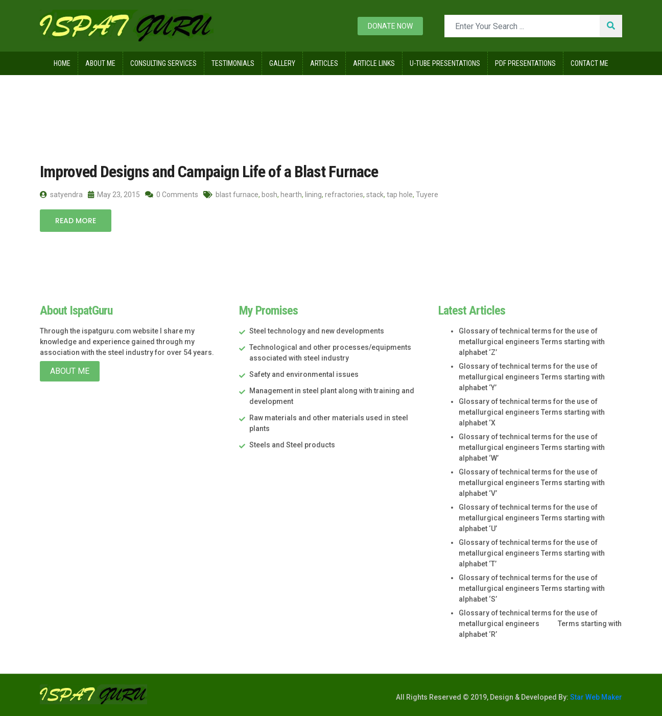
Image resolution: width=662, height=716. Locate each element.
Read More (75, 221)
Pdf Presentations (525, 63)
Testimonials (232, 63)
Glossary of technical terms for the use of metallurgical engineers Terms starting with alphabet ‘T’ (532, 553)
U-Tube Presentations (445, 63)
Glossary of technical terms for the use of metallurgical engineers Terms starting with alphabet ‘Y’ (532, 377)
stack (375, 194)
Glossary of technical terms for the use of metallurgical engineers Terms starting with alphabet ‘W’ (532, 447)
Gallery (282, 63)
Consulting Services (163, 63)
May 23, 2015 (114, 194)
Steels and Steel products (292, 445)
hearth (291, 194)
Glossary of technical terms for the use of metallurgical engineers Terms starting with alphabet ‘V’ (532, 482)
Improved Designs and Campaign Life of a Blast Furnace (209, 171)
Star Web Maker (595, 697)
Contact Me (589, 63)
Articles (324, 63)
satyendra (61, 194)
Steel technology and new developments (316, 331)
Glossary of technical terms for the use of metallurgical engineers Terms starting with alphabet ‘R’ (540, 623)
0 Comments (171, 194)
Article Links (374, 63)
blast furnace (237, 194)
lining (313, 194)
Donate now (390, 26)
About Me (100, 63)
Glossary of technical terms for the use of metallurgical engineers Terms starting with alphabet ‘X (532, 412)
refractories (344, 194)
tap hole (400, 194)
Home (62, 63)
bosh (269, 194)
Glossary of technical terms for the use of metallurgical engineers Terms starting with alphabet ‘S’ (532, 588)
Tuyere (427, 194)
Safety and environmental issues (304, 374)
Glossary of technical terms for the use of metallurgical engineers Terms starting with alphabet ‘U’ (532, 518)
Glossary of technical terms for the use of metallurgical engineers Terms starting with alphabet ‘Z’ (532, 341)
